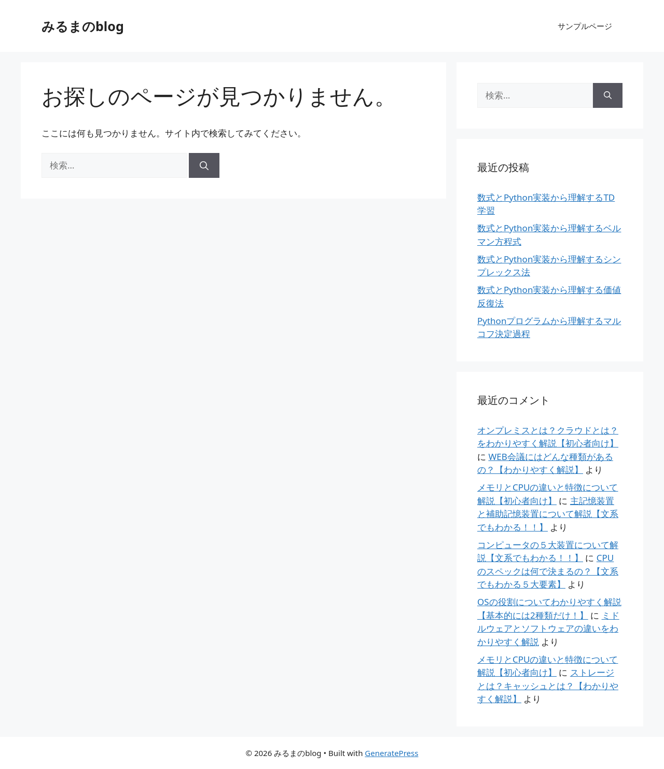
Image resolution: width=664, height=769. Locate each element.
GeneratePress (391, 753)
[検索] (204, 165)
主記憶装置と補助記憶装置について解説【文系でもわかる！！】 (547, 514)
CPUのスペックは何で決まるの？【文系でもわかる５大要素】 (547, 571)
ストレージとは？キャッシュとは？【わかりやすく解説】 (547, 685)
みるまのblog (83, 26)
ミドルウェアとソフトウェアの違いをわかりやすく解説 (548, 628)
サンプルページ (585, 26)
